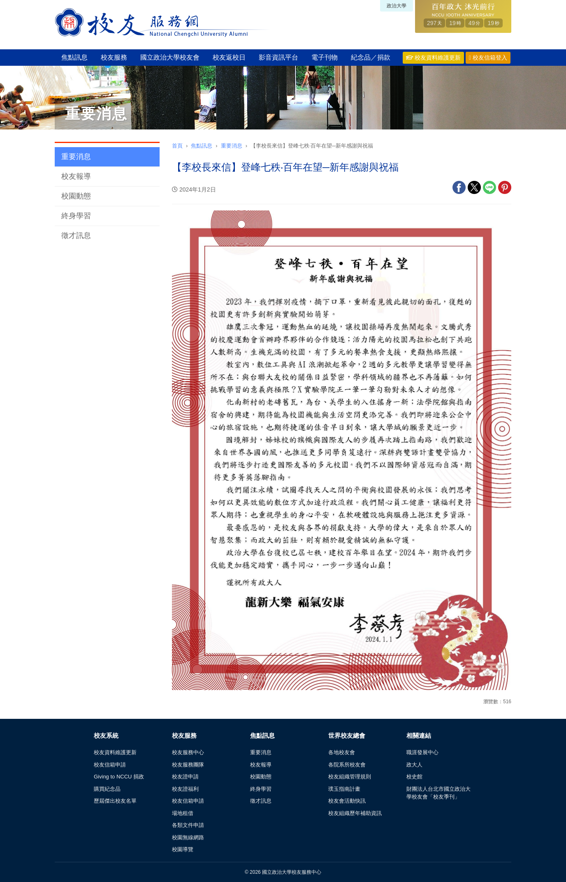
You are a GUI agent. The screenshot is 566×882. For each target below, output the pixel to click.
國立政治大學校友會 (169, 57)
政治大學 (396, 6)
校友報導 (76, 176)
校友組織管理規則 (349, 776)
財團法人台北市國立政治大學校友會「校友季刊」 (438, 793)
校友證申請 (185, 776)
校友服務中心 (188, 752)
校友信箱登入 (488, 57)
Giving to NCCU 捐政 (119, 776)
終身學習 (76, 216)
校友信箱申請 (110, 765)
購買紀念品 (107, 789)
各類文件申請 (188, 825)
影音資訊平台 (278, 57)
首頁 (177, 146)
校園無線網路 (188, 837)
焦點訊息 (74, 57)
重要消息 (76, 156)
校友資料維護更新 (433, 57)
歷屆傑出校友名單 (115, 801)
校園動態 (76, 196)
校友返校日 (229, 57)
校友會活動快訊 (347, 801)
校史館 (414, 776)
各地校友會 (341, 752)
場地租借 (182, 813)
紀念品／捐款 (370, 57)
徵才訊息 (76, 235)
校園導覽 (182, 849)
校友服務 (114, 57)
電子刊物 (324, 57)
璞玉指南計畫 (344, 789)
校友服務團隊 (188, 765)
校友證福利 (185, 789)
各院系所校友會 (347, 765)
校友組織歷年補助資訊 (355, 813)
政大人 (414, 765)
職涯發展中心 (422, 752)
